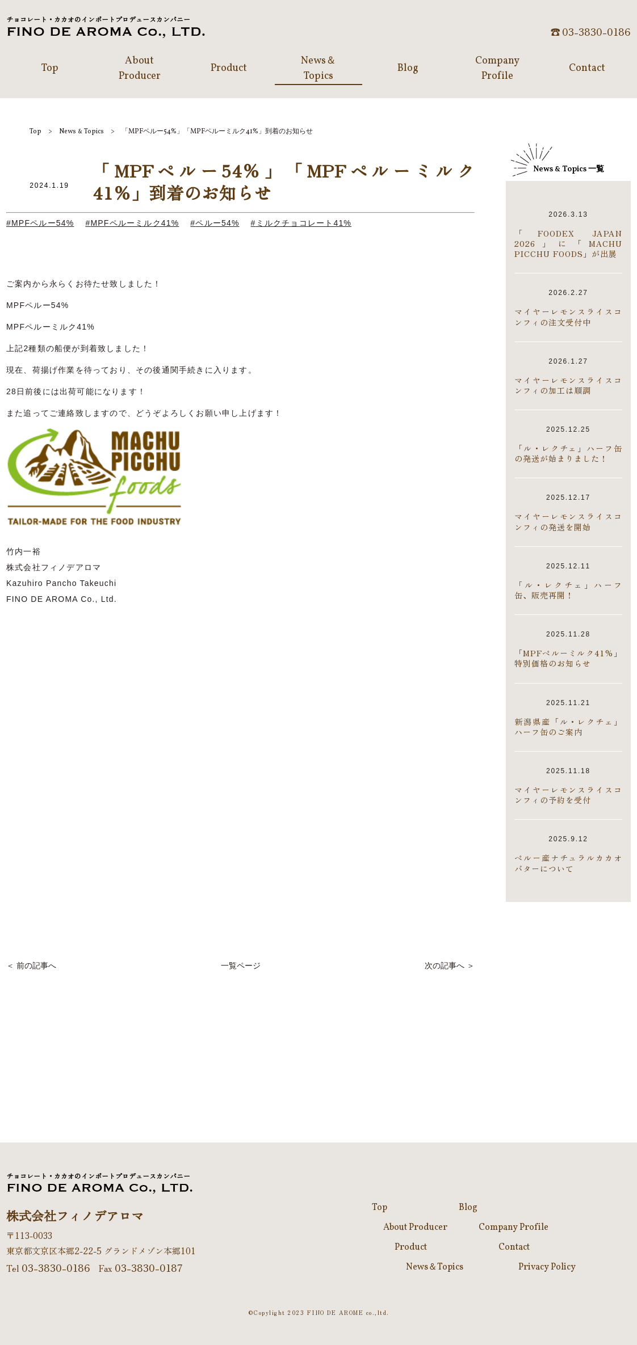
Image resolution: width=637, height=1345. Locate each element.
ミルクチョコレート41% (303, 222)
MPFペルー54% (42, 222)
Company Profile (513, 1227)
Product (411, 1247)
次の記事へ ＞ (450, 965)
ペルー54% (217, 222)
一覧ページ (241, 965)
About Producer (415, 1227)
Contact (514, 1247)
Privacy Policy (547, 1267)
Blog (468, 1207)
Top (35, 131)
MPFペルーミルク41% (134, 222)
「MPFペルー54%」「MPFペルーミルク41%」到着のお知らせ (217, 131)
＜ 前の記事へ (31, 965)
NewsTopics (81, 131)
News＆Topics (434, 1267)
